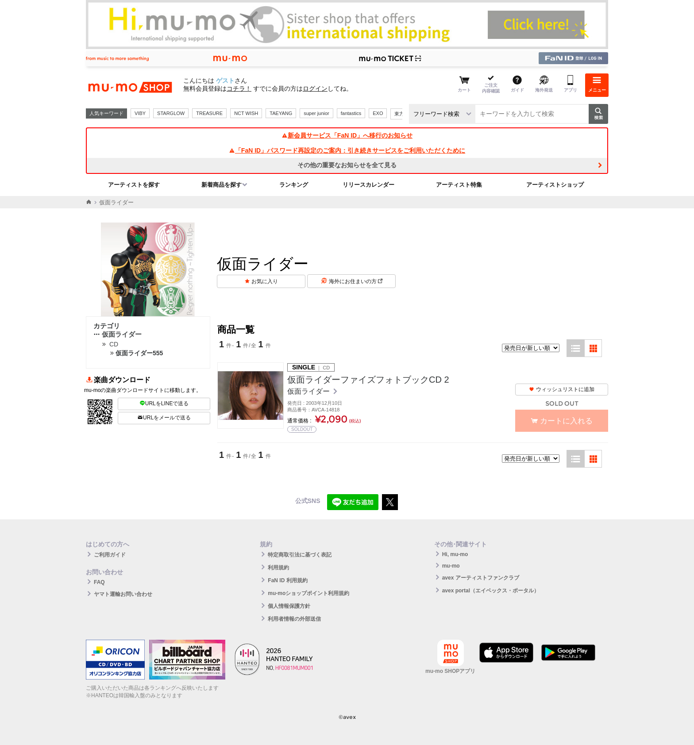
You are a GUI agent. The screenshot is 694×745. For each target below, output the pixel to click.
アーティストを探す (134, 184)
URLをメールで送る (164, 418)
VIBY (140, 113)
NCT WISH (246, 113)
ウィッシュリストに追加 (561, 389)
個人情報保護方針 (289, 606)
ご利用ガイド (110, 555)
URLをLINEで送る (164, 403)
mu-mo (451, 566)
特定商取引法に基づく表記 (300, 555)
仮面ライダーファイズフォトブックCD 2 (368, 379)
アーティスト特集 (459, 184)
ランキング (293, 184)
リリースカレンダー (368, 184)
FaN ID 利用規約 (287, 580)
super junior (316, 113)
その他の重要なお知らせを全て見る (347, 165)
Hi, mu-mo (455, 554)
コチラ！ (239, 88)
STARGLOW (171, 113)
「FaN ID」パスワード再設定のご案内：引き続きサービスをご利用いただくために (347, 150)
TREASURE (209, 113)
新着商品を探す (221, 184)
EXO (378, 113)
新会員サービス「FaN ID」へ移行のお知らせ (347, 135)
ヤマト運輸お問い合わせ (123, 594)
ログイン (315, 88)
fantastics (351, 113)
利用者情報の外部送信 (294, 619)
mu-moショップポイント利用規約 (308, 593)
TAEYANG (281, 113)
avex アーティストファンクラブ (480, 578)
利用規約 (278, 568)
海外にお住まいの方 (355, 281)
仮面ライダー (117, 334)
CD (113, 344)
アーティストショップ (555, 184)
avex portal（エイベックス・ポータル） (490, 591)
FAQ (99, 582)
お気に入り (264, 281)
